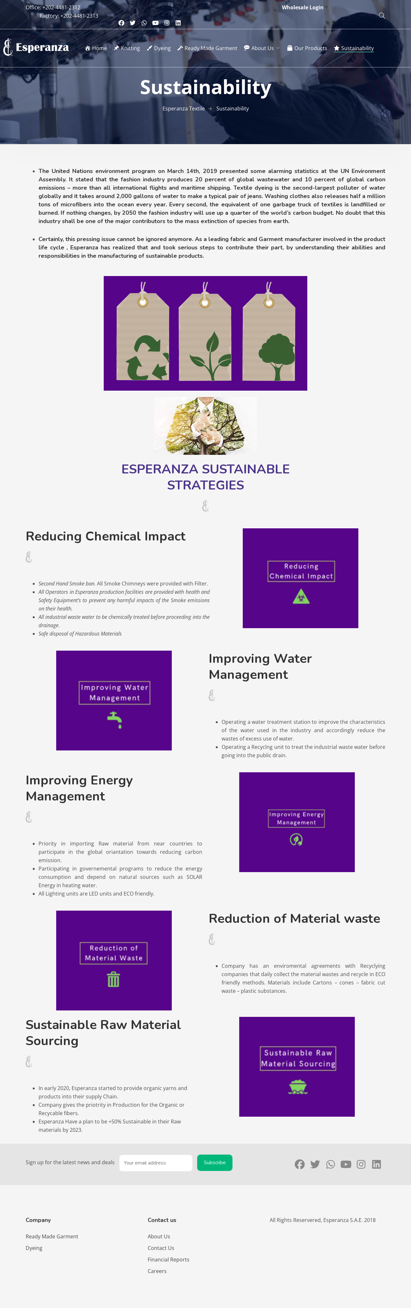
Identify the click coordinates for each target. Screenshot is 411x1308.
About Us (159, 1236)
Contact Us (161, 1248)
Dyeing (34, 1248)
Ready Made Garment (52, 1236)
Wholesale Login (303, 7)
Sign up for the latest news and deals (70, 1162)
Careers (157, 1271)
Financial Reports (168, 1259)
